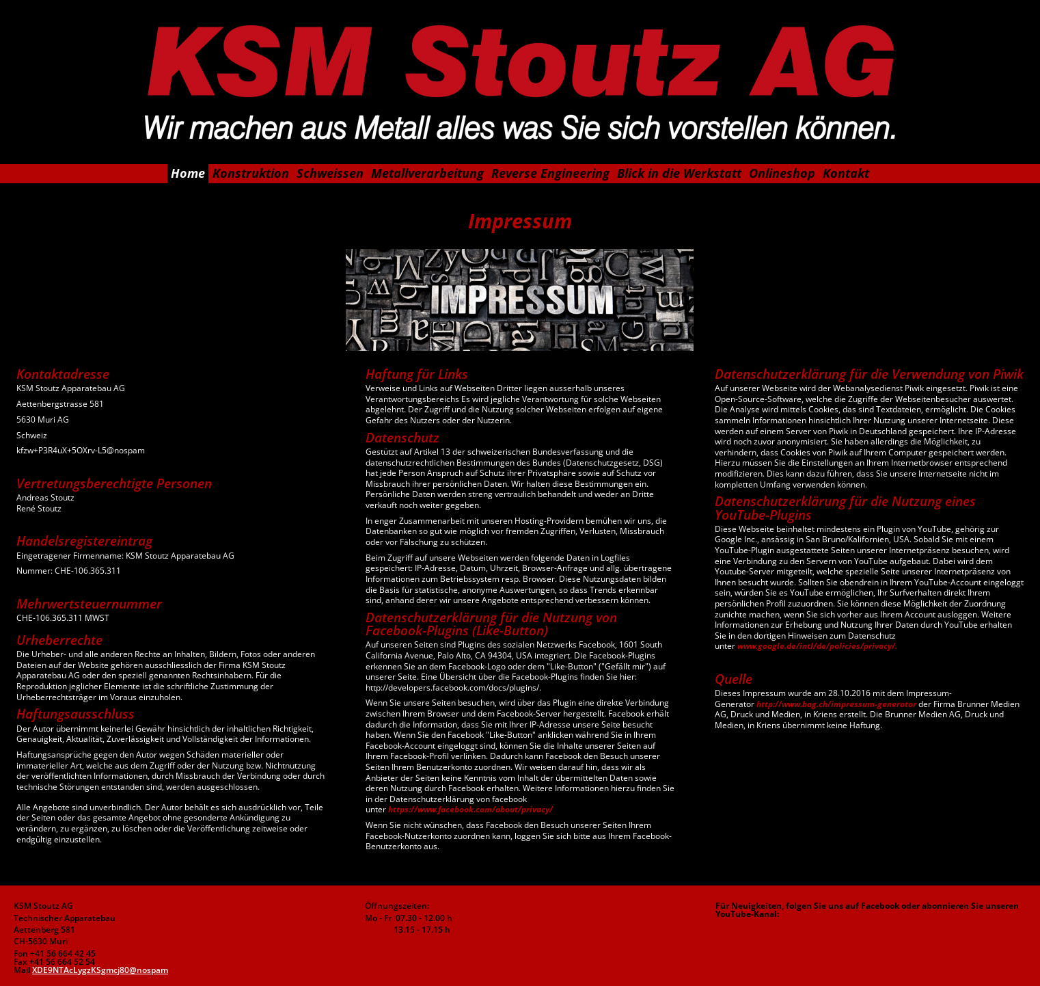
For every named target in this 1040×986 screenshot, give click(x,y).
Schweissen (330, 173)
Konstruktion (251, 173)
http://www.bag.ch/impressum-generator (836, 704)
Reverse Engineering (550, 173)
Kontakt (846, 173)
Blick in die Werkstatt (679, 173)
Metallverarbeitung (427, 173)
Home (188, 173)
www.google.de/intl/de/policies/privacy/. (817, 646)
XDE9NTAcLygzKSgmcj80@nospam (100, 970)
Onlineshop (782, 173)
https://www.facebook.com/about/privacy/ (470, 809)
